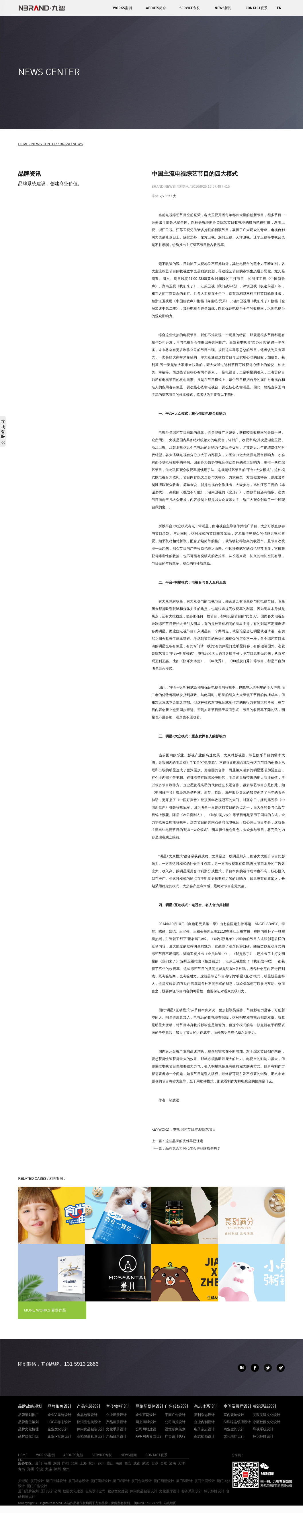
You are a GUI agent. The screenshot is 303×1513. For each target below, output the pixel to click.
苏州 (101, 1463)
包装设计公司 (95, 1491)
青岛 (21, 1469)
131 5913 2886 (81, 1364)
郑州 (30, 1469)
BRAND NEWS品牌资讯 (171, 187)
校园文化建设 (73, 1491)
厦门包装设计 (141, 1481)
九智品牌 (101, 1503)
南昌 (119, 1463)
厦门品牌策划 (28, 1491)
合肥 (163, 1463)
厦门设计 (37, 1481)
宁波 (39, 1469)
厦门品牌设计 (56, 1481)
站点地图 (170, 1503)
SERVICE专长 (189, 8)
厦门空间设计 (204, 1481)
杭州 (92, 1463)
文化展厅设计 (169, 1491)
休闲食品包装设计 (143, 1491)
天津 (181, 1463)
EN (279, 8)
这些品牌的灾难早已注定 (184, 1141)
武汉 (145, 1463)
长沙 (154, 1463)
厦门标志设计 (78, 1481)
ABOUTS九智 (73, 1455)
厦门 (38, 1463)
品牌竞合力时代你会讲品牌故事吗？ (192, 1148)
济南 (172, 1463)
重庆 (110, 1463)
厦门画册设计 (164, 1481)
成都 (136, 1463)
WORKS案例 (122, 8)
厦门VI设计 (121, 1481)
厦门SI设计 (184, 1481)
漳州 (57, 1469)
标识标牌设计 (214, 1491)
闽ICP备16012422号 (147, 1503)
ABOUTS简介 (156, 8)
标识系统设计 (191, 1491)
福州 (47, 1463)
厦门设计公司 (50, 1491)
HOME (23, 1455)
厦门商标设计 (101, 1481)
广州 (65, 1463)
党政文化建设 (117, 1491)
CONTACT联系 (256, 8)
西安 (127, 1463)
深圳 (56, 1463)
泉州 (66, 1469)
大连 (48, 1469)
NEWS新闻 (223, 8)
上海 (83, 1463)
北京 (74, 1463)
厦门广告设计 (37, 1486)
